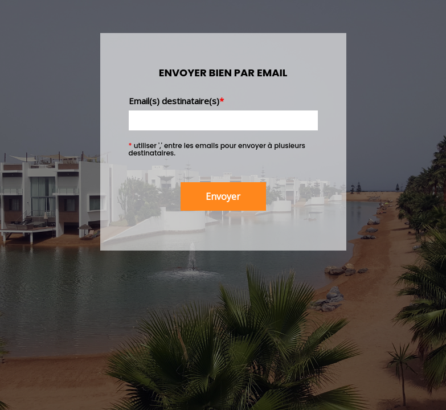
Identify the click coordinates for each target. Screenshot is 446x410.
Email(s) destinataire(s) (176, 100)
